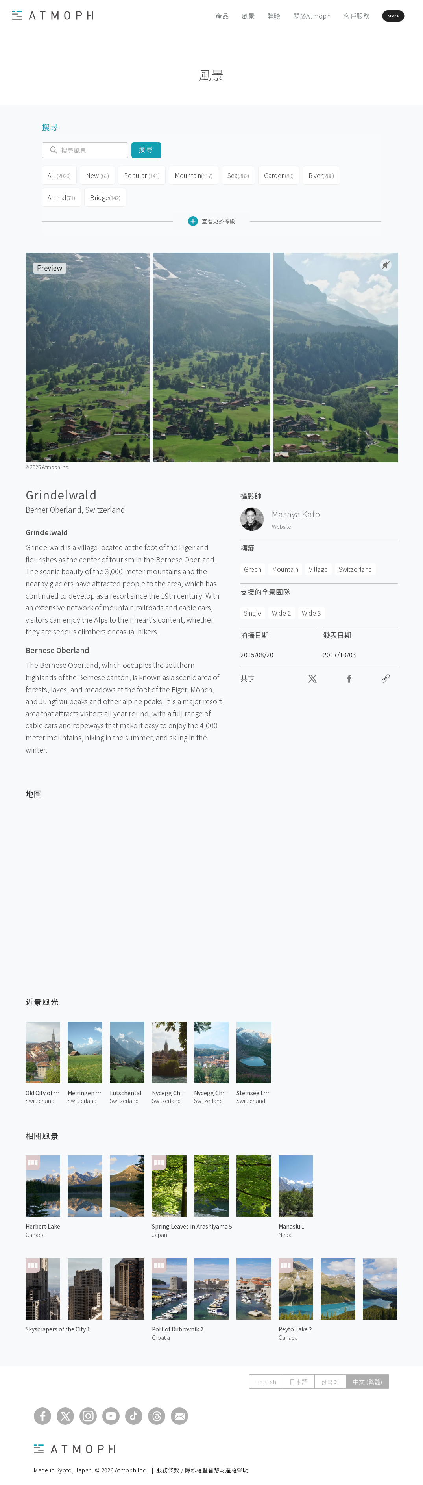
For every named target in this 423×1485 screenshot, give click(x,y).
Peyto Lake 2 (295, 1323)
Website (281, 520)
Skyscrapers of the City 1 (58, 1323)
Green (252, 562)
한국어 (330, 1375)
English (266, 1375)
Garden (282, 174)
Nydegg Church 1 (211, 1086)
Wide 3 (311, 606)
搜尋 (146, 149)
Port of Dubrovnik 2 (177, 1323)
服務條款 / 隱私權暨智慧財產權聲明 (202, 1464)
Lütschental (125, 1086)
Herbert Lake (43, 1220)
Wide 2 (281, 606)
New (98, 174)
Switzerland (105, 503)
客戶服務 (333, 15)
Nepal (286, 1228)
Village (318, 562)
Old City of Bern (43, 1086)
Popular (143, 174)
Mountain (194, 174)
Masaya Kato (296, 508)
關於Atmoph (288, 15)
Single (252, 606)
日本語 (298, 1375)
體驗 (250, 15)
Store (378, 15)
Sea (240, 174)
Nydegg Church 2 (169, 1086)
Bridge (106, 193)
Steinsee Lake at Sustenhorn (253, 1086)
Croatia (161, 1331)
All (59, 174)
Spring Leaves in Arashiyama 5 (192, 1220)
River (326, 174)
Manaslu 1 (292, 1220)
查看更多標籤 (211, 215)
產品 (198, 15)
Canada (35, 1228)
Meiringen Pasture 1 (85, 1086)
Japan (159, 1228)
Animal (62, 193)
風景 (224, 15)
